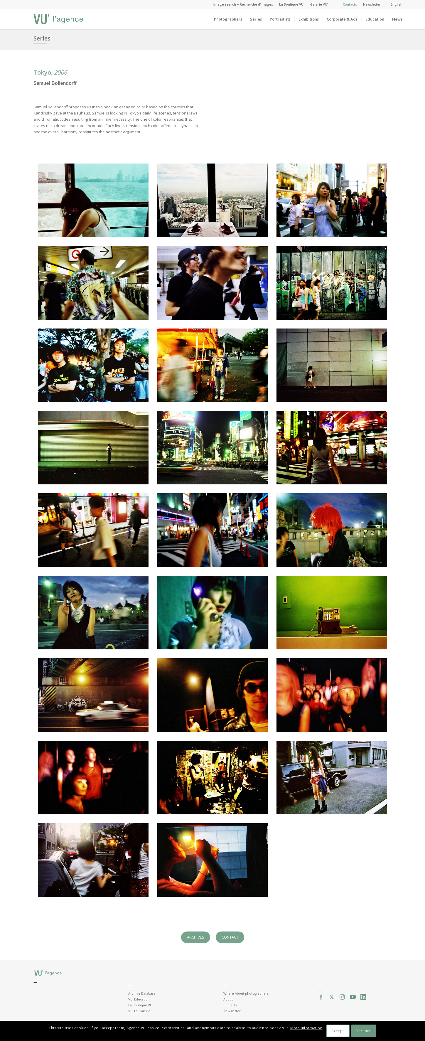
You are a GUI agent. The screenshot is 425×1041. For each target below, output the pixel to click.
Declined (364, 1030)
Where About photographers (246, 993)
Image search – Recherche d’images (243, 4)
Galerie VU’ (319, 4)
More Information (306, 1027)
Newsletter (372, 4)
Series (41, 38)
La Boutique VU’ (291, 4)
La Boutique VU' (140, 1005)
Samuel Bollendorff (55, 83)
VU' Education (139, 999)
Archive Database (142, 993)
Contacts (350, 4)
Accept (337, 1030)
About (228, 999)
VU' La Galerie (139, 1011)
